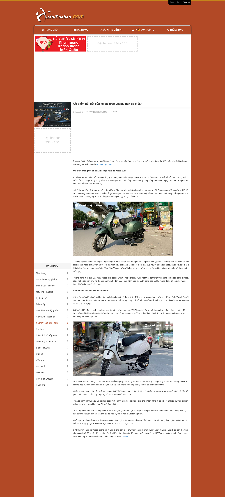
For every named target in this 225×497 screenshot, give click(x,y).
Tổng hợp (52, 385)
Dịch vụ (52, 372)
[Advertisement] (145, 15)
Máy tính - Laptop (52, 292)
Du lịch (52, 354)
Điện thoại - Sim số (52, 285)
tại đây (125, 436)
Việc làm (52, 360)
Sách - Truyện (52, 347)
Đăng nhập (174, 2)
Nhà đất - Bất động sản (52, 310)
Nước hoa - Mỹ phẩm (52, 279)
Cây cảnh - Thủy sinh (52, 335)
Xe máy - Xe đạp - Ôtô (52, 323)
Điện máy (52, 304)
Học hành (52, 366)
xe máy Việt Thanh (104, 164)
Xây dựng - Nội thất (52, 316)
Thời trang (52, 273)
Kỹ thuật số (52, 298)
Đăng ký (186, 2)
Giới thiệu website (52, 379)
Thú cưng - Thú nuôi (52, 341)
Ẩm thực (52, 329)
